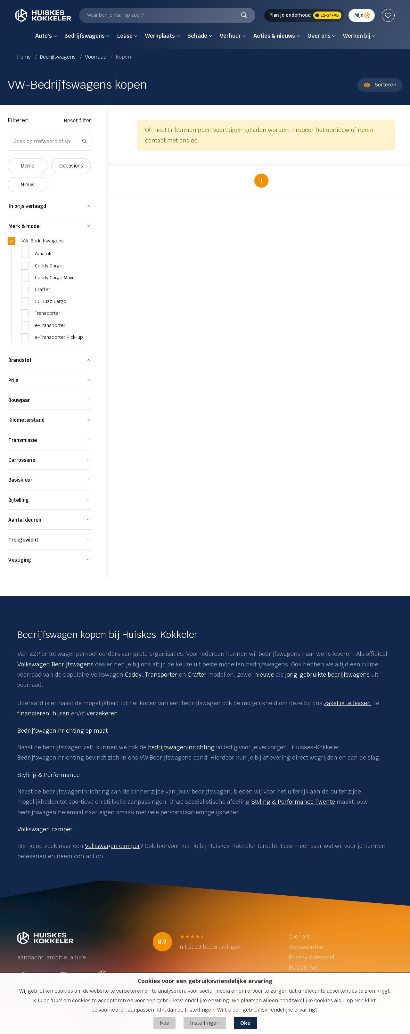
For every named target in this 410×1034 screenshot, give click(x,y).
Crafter (198, 674)
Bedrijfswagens (58, 56)
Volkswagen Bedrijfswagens (55, 664)
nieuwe (264, 674)
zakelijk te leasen (347, 703)
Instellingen (204, 1023)
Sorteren (380, 84)
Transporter (161, 674)
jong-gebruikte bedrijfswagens (327, 674)
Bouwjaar (19, 400)
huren (61, 713)
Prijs (13, 380)
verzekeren (102, 713)
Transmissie (22, 440)
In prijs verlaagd (27, 206)
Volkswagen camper (112, 846)
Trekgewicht (23, 540)
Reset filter (77, 120)
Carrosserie (21, 460)
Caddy (133, 674)
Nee (164, 1023)
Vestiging (19, 560)
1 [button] (261, 180)
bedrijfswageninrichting (181, 747)
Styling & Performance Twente (293, 801)
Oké (245, 1023)
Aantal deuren (24, 520)
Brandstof (19, 360)
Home (24, 56)
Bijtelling (18, 500)
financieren (33, 713)
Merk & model (24, 226)
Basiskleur (20, 480)
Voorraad (96, 56)
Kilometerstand (26, 420)
